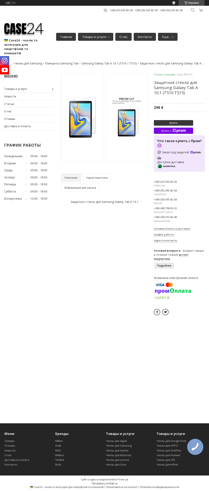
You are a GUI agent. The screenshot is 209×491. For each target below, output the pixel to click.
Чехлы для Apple (116, 441)
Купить (173, 122)
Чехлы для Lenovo (117, 460)
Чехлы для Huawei (168, 455)
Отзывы (9, 119)
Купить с (173, 131)
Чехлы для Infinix (167, 464)
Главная (66, 37)
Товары (9, 441)
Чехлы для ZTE (166, 460)
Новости (10, 96)
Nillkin (59, 441)
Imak (58, 445)
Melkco (59, 455)
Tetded (59, 460)
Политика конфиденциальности (159, 487)
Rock (58, 464)
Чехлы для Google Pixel (171, 441)
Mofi (58, 450)
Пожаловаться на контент (121, 487)
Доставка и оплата (17, 126)
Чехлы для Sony (116, 464)
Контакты (145, 37)
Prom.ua (123, 479)
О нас (123, 37)
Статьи (9, 104)
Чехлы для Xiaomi (117, 450)
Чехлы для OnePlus (169, 450)
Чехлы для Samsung (28, 63)
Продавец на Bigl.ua (105, 483)
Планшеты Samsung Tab (61, 63)
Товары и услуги (94, 37)
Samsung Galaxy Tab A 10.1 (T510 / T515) (109, 63)
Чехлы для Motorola (118, 455)
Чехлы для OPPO (167, 445)
